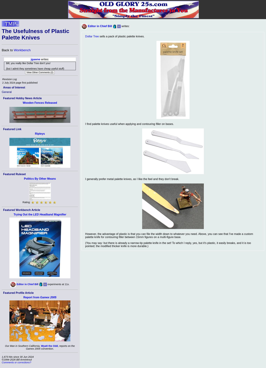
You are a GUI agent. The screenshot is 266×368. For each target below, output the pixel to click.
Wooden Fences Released (40, 102)
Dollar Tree (92, 36)
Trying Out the (40, 214)
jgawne (35, 59)
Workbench (22, 50)
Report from (39, 297)
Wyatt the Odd (49, 346)
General (7, 92)
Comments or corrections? (16, 362)
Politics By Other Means (40, 178)
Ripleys (40, 133)
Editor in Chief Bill (27, 284)
